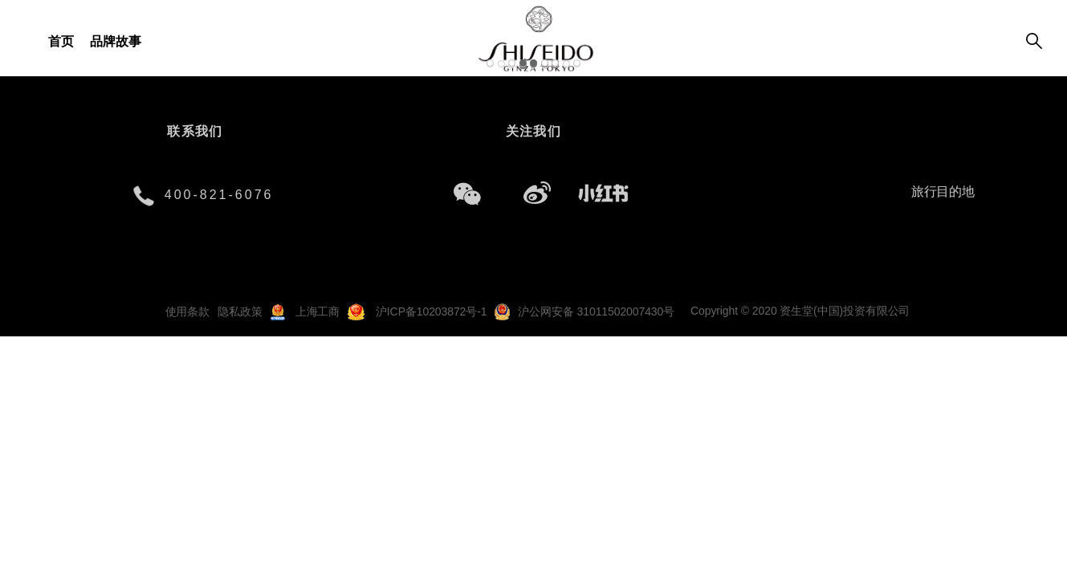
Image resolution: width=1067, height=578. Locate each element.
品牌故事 (115, 41)
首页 (61, 41)
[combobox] (947, 192)
